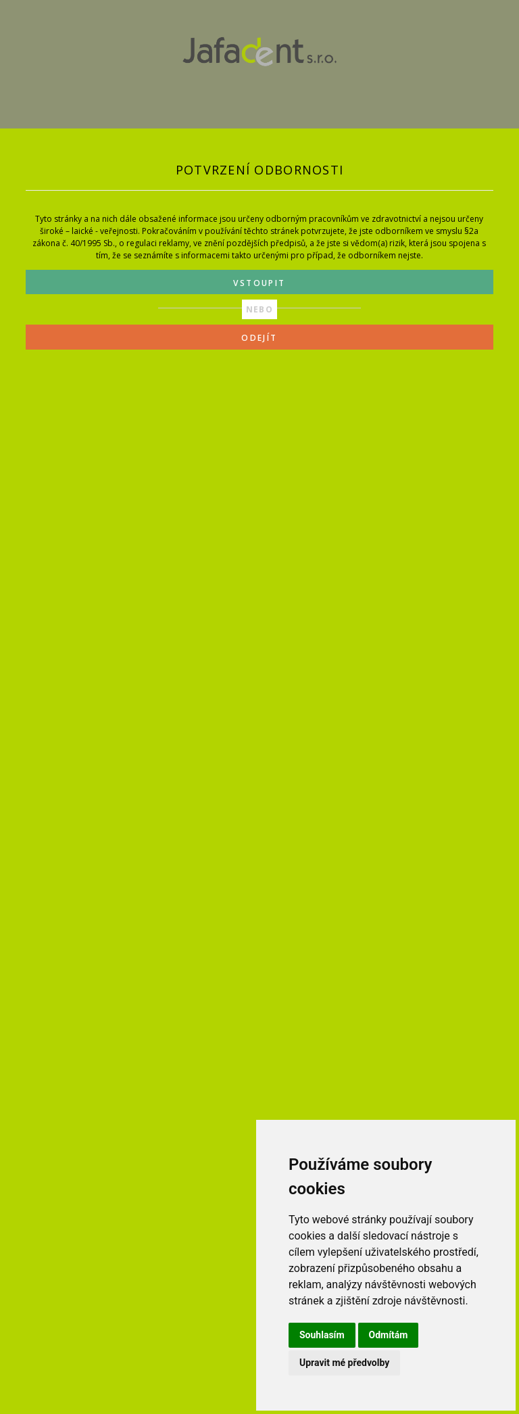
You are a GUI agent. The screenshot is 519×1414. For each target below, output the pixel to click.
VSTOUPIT (259, 283)
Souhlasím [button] (322, 1334)
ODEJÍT (259, 338)
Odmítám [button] (388, 1334)
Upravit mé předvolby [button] (344, 1362)
